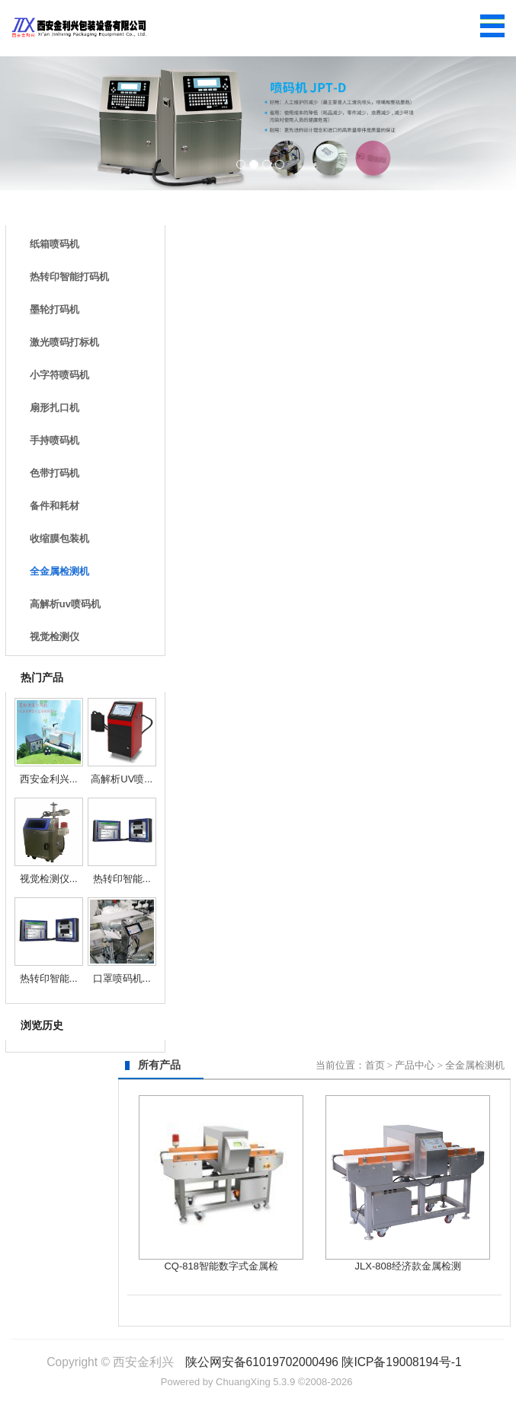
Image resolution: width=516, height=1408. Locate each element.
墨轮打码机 (54, 309)
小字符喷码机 (59, 375)
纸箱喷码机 (54, 244)
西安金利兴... (49, 779)
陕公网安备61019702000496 (261, 1361)
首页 (375, 1065)
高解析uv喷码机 (65, 604)
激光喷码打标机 (64, 342)
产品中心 (414, 1065)
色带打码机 (54, 473)
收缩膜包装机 (59, 538)
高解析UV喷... (121, 779)
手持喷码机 (54, 440)
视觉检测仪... (49, 878)
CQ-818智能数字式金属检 (221, 1266)
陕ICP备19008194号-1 (401, 1361)
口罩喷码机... (122, 978)
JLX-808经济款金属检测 (408, 1266)
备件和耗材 (54, 505)
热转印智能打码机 (69, 276)
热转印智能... (122, 878)
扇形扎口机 (54, 407)
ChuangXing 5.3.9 (255, 1381)
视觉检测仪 (54, 636)
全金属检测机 (59, 571)
